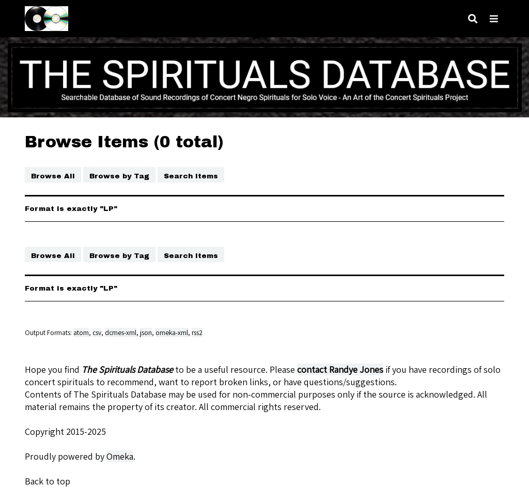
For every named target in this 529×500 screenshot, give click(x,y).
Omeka (119, 456)
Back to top (47, 481)
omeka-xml (171, 332)
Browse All (53, 176)
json (146, 332)
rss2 (197, 332)
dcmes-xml (120, 332)
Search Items (191, 176)
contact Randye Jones (340, 369)
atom (81, 332)
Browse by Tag (119, 176)
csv (96, 332)
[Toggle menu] (494, 19)
